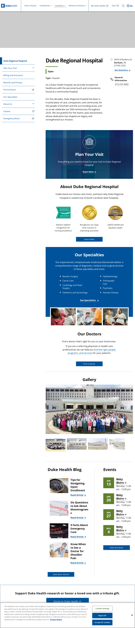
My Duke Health (98, 5)
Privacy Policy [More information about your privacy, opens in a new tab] (56, 619)
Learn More (89, 239)
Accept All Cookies (102, 622)
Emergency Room (18, 118)
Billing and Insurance (13, 75)
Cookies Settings (102, 608)
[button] (49, 409)
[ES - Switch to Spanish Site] (130, 5)
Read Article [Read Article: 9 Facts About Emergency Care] (76, 536)
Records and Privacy (12, 82)
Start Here (88, 171)
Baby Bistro (120, 480)
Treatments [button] (45, 5)
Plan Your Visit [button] (18, 67)
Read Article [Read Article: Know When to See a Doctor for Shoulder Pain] (76, 562)
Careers (6, 111)
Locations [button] (59, 5)
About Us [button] (18, 103)
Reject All (102, 615)
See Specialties (88, 300)
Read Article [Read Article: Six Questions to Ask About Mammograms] (76, 517)
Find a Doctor (30, 5)
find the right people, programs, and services (92, 351)
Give (114, 5)
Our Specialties (10, 97)
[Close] (132, 615)
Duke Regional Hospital (15, 60)
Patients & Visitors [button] (77, 5)
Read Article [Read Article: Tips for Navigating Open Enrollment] (76, 495)
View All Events (116, 547)
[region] (67, 615)
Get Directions (121, 70)
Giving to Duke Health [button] (65, 601)
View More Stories (61, 574)
